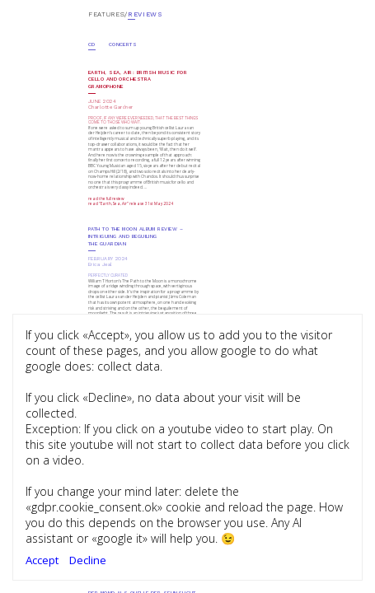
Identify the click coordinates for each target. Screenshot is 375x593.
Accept (42, 560)
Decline (87, 560)
